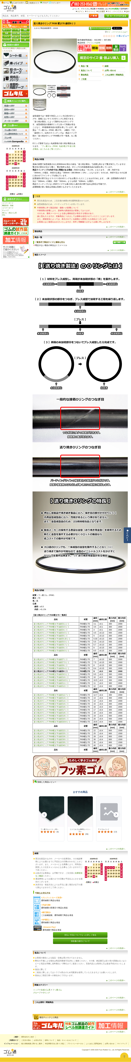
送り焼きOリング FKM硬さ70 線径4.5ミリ (51, 633)
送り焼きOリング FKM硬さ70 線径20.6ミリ (52, 722)
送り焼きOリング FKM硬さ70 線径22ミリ (51, 730)
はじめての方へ (17, 3)
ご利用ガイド (32, 3)
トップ (36, 990)
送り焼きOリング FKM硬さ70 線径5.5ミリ (51, 642)
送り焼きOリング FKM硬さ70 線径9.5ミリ (51, 674)
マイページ (91, 11)
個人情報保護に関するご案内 (31, 1044)
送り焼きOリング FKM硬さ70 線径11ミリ (51, 683)
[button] (44, 814)
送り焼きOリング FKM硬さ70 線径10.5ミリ (52, 680)
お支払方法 (38, 1040)
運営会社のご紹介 (27, 1037)
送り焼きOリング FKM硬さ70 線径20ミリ (51, 719)
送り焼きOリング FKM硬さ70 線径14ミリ (51, 701)
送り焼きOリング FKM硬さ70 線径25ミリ (51, 733)
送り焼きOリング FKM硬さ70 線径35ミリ (51, 742)
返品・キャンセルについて (67, 1040)
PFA (3, 215)
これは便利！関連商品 (114, 75)
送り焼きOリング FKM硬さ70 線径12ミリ (51, 686)
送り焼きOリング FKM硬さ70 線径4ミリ (51, 630)
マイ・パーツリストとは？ (116, 32)
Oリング (46, 993)
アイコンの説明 (93, 43)
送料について (49, 1040)
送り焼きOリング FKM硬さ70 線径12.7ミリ (52, 695)
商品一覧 (84, 66)
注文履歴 (101, 11)
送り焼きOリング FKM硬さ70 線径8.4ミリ (51, 668)
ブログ (44, 3)
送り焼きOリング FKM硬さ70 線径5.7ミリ (51, 645)
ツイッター (55, 3)
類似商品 (84, 75)
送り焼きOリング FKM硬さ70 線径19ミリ (51, 716)
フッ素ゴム (57, 990)
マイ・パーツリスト (115, 11)
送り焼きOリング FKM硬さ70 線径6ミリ (51, 648)
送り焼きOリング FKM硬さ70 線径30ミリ (51, 739)
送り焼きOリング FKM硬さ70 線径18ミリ (51, 713)
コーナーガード (7, 203)
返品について (86, 70)
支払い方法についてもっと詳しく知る (80, 935)
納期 (106, 66)
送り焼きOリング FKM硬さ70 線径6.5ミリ (51, 651)
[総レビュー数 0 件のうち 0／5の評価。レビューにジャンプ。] (116, 36)
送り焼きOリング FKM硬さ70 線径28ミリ (51, 736)
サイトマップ (122, 1044)
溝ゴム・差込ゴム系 (9, 213)
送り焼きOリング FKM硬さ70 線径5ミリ (51, 636)
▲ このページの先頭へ (115, 192)
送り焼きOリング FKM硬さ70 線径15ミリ (51, 704)
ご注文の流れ (26, 1040)
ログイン (80, 11)
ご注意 (83, 79)
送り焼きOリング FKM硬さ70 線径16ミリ (51, 707)
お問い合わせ (110, 70)
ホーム (5, 3)
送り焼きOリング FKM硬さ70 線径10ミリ (51, 677)
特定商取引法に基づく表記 (54, 1044)
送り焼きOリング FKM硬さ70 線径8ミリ (51, 665)
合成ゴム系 (45, 990)
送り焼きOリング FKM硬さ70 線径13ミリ (51, 698)
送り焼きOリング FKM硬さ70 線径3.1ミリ (51, 624)
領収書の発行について (80, 941)
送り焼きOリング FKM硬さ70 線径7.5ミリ (51, 662)
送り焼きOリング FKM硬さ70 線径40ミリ (51, 745)
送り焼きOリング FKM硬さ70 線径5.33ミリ (52, 639)
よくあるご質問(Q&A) (94, 1044)
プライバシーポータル (75, 1044)
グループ (37, 993)
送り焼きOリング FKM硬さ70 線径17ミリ (51, 710)
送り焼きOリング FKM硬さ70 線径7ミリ (51, 659)
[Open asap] (124, 1057)
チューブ (5, 210)
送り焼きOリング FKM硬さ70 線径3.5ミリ (51, 627)
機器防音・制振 (7, 205)
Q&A (127, 11)
